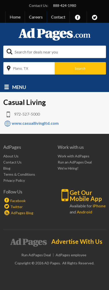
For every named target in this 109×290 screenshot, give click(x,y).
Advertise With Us (76, 242)
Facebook (18, 200)
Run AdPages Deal (36, 255)
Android (84, 211)
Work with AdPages (73, 156)
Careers (36, 16)
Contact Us (12, 162)
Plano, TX (20, 68)
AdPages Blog (18, 213)
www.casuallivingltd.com (35, 123)
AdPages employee (71, 255)
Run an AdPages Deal (75, 162)
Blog (6, 168)
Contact (58, 16)
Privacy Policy (14, 180)
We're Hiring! (68, 168)
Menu (19, 86)
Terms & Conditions (19, 174)
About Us (11, 156)
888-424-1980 (64, 5)
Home (15, 16)
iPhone (99, 205)
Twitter (16, 207)
